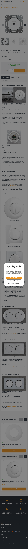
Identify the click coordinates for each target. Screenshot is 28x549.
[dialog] (14, 274)
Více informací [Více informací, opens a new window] (18, 274)
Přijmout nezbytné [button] (14, 280)
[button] (14, 283)
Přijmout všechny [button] (14, 277)
